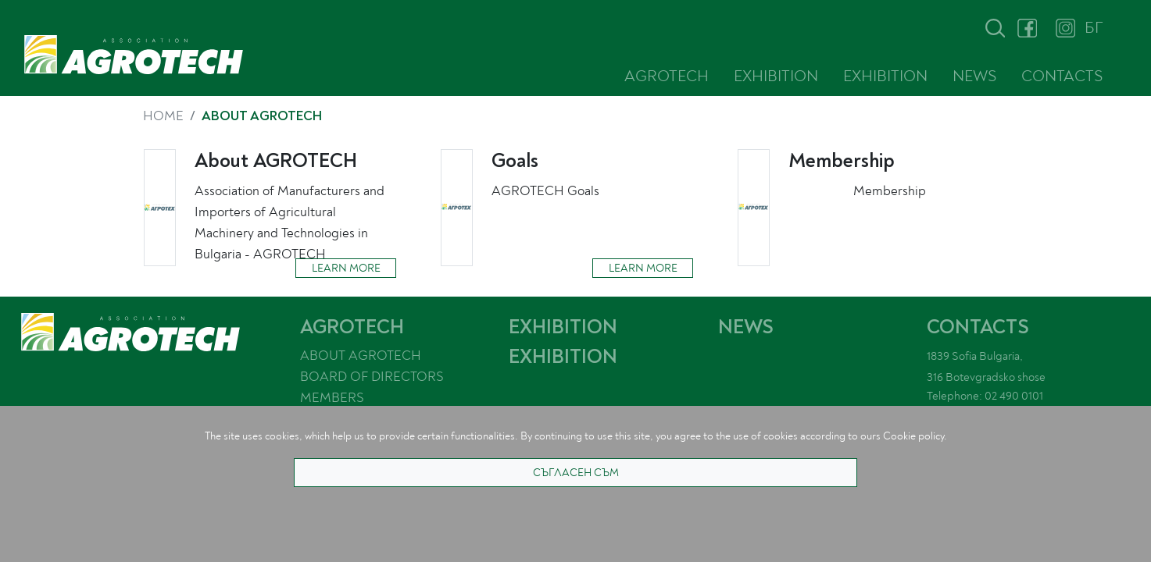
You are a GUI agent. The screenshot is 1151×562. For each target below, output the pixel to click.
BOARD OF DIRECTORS (372, 376)
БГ (1094, 27)
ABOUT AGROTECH (360, 355)
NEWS (974, 76)
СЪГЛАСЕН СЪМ (576, 472)
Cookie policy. (915, 436)
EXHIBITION (776, 76)
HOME (163, 116)
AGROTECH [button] (666, 76)
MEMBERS (332, 397)
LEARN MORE (346, 268)
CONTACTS (1062, 76)
